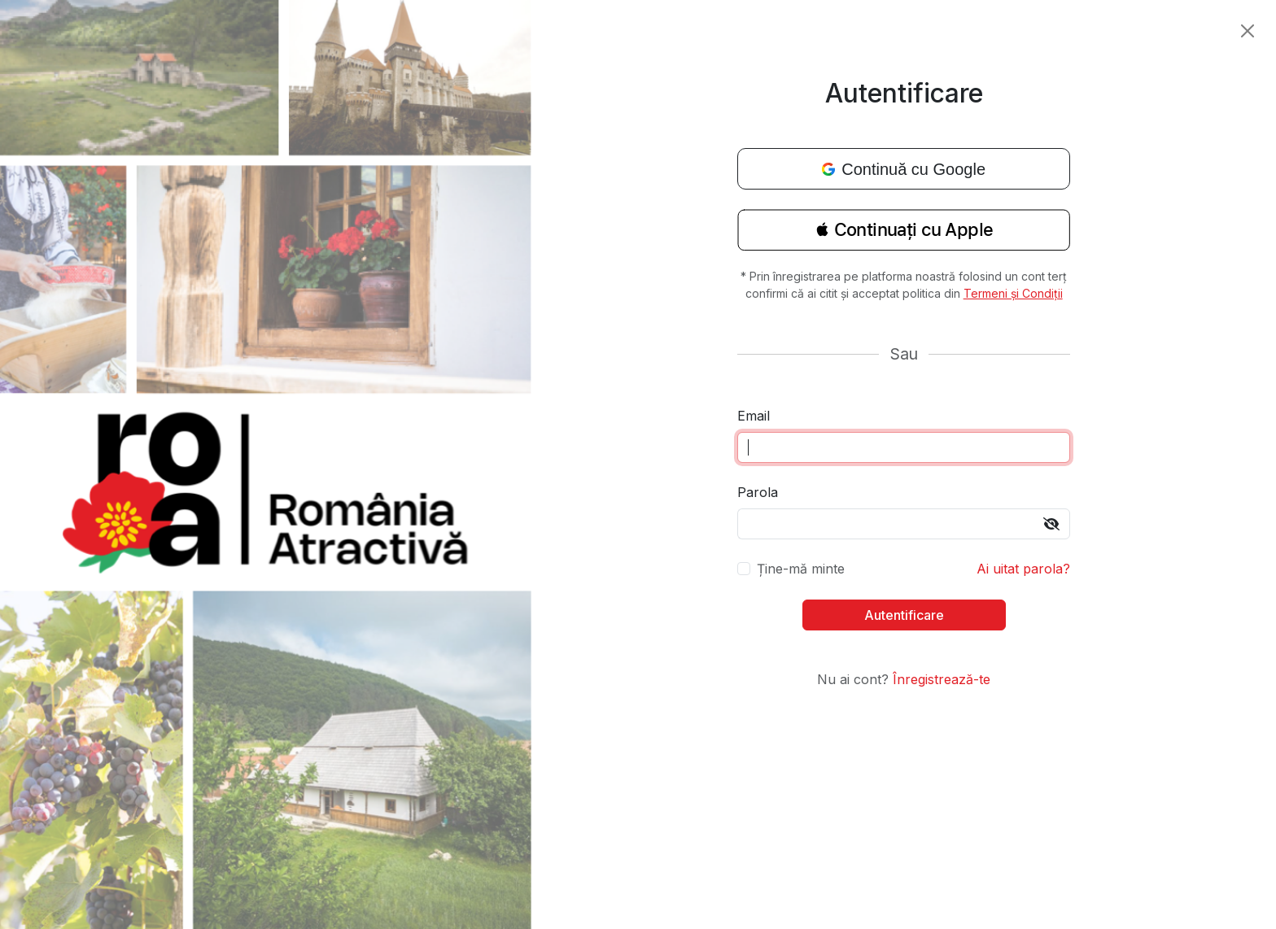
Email (753, 416)
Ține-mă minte (801, 568)
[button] (903, 235)
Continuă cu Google (903, 169)
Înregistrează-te (941, 679)
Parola (757, 492)
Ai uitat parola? (1023, 568)
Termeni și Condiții (1013, 293)
